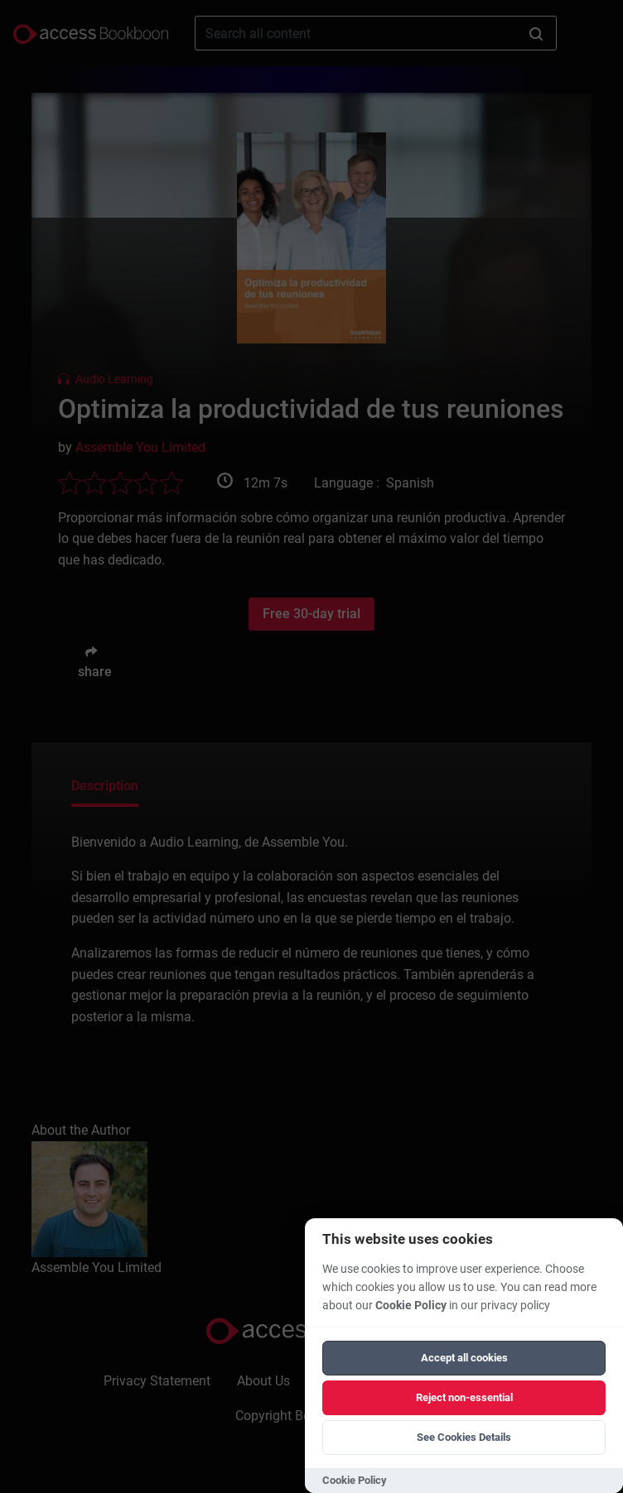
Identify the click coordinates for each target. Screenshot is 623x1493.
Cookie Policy (411, 1306)
